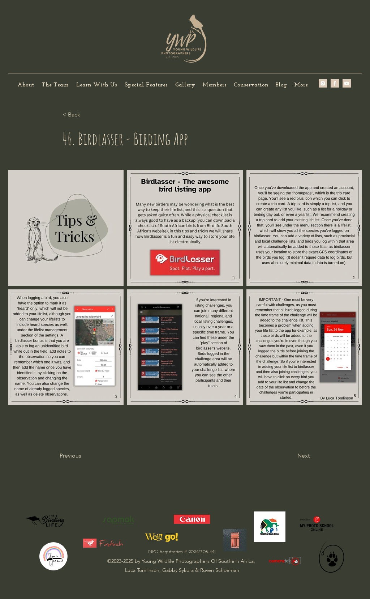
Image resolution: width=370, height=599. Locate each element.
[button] (55, 85)
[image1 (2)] (335, 83)
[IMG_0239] (347, 83)
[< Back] (86, 114)
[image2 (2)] (323, 83)
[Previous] (83, 456)
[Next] (292, 456)
